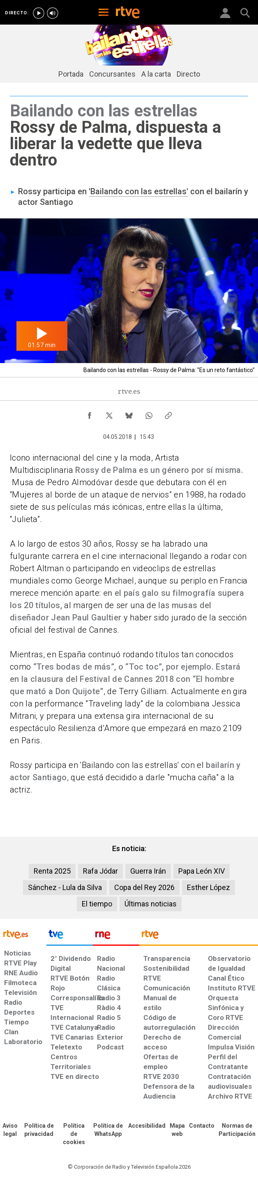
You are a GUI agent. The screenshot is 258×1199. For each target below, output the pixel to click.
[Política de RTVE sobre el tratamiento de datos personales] (39, 1130)
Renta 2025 (52, 871)
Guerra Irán (148, 871)
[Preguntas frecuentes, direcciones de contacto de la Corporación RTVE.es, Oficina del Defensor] (201, 1126)
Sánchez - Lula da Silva (65, 887)
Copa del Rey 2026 (144, 887)
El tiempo (97, 903)
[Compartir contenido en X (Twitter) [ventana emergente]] (109, 413)
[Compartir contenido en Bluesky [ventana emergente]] (129, 413)
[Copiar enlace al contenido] (168, 413)
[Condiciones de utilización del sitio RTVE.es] (10, 1130)
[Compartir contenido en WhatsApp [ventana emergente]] (149, 413)
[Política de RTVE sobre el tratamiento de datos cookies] (74, 1134)
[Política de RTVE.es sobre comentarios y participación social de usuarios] (237, 1130)
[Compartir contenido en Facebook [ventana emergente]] (89, 413)
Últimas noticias (150, 903)
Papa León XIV (201, 871)
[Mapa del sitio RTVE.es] (177, 1130)
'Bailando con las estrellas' (138, 191)
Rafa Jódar (100, 871)
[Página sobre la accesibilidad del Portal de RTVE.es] (147, 1126)
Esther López (208, 887)
